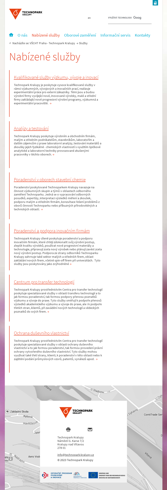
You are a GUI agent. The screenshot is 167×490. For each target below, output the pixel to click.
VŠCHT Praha (38, 43)
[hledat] (124, 18)
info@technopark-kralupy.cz (75, 455)
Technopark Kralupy (62, 43)
